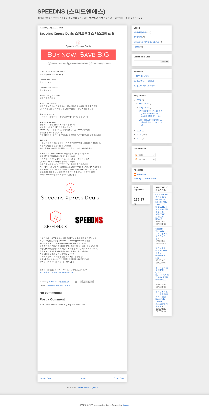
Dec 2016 (144, 103)
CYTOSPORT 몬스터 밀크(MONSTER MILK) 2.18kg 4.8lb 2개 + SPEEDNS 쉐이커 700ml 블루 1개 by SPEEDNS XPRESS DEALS (161, 207)
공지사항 (138, 37)
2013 (139, 138)
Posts (139, 155)
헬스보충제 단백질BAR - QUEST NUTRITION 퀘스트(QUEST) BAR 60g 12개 (162, 274)
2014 (139, 134)
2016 (139, 100)
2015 (139, 131)
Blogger (126, 405)
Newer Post (45, 378)
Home (83, 378)
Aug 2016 (144, 107)
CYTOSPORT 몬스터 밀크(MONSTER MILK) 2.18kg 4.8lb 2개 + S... (150, 113)
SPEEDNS (141, 174)
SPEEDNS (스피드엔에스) (71, 11)
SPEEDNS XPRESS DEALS (58, 285)
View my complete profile (145, 178)
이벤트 (137, 47)
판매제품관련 (140, 32)
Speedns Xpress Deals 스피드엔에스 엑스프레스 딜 (150, 122)
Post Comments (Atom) (88, 387)
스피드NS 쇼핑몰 (141, 76)
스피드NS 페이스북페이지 (145, 85)
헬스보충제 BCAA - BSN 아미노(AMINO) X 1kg (161, 253)
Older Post (119, 378)
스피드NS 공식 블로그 (144, 81)
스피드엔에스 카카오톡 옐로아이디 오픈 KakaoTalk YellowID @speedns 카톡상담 (161, 299)
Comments (142, 159)
